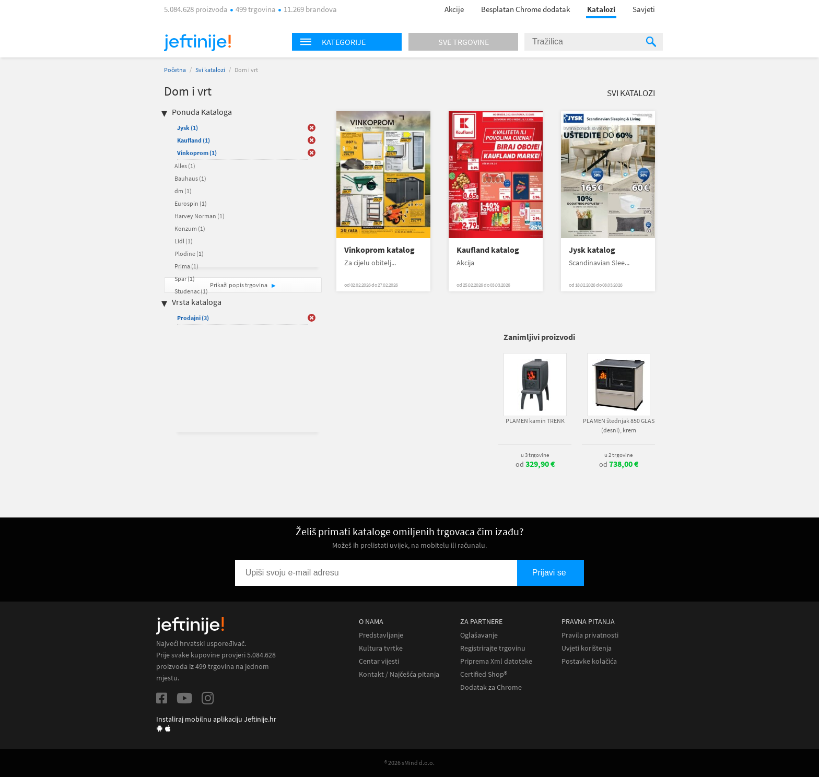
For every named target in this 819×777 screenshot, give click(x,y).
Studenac (191, 291)
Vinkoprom (197, 153)
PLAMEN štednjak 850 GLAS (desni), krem (618, 425)
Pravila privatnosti (589, 635)
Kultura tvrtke (381, 648)
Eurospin (190, 203)
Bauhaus (190, 178)
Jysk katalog (592, 250)
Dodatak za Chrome (491, 687)
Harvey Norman (199, 216)
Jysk (187, 128)
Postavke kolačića (589, 661)
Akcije (454, 9)
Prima (186, 266)
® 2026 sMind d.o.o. (409, 763)
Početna (175, 70)
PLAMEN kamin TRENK (535, 421)
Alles (184, 166)
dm (183, 191)
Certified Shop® (483, 674)
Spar (184, 278)
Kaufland (193, 140)
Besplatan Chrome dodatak (525, 9)
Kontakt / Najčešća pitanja (399, 674)
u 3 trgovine (535, 454)
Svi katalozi (210, 70)
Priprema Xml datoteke (496, 661)
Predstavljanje (381, 635)
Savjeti (644, 9)
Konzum (189, 228)
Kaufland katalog (488, 250)
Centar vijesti (379, 661)
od (535, 464)
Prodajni (193, 318)
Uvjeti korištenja (586, 648)
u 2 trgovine (618, 454)
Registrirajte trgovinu (492, 648)
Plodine (189, 253)
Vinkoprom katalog (379, 250)
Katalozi (601, 9)
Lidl (183, 241)
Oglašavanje (479, 635)
